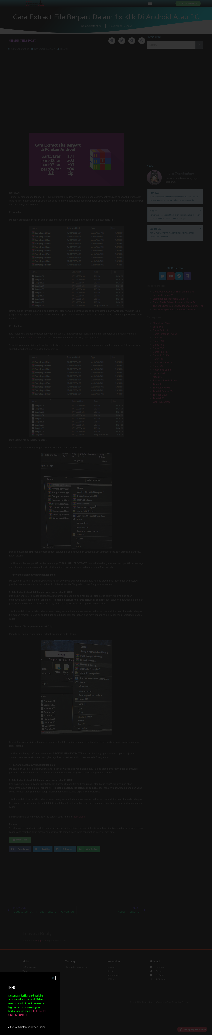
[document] (106, 517)
